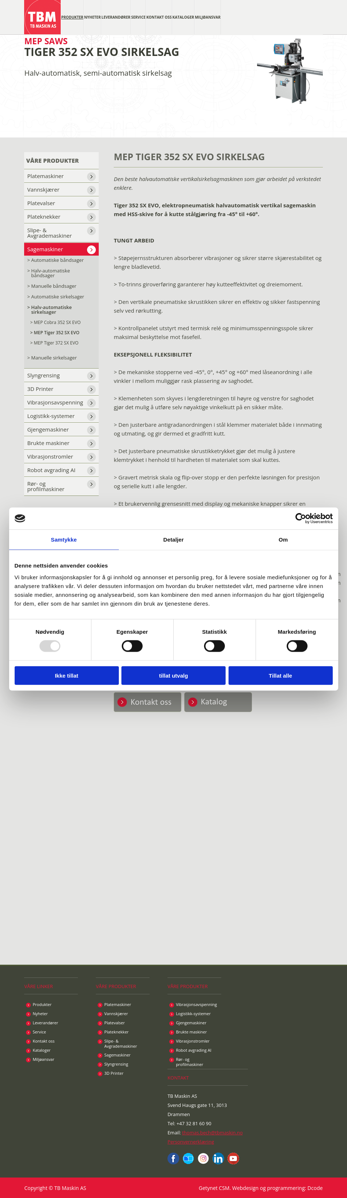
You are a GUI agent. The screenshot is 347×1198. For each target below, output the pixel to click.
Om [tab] (283, 539)
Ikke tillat (66, 675)
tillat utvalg (173, 675)
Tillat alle (280, 675)
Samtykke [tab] (64, 539)
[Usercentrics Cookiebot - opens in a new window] (301, 518)
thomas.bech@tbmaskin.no (212, 1132)
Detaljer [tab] (173, 539)
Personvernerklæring (190, 1141)
